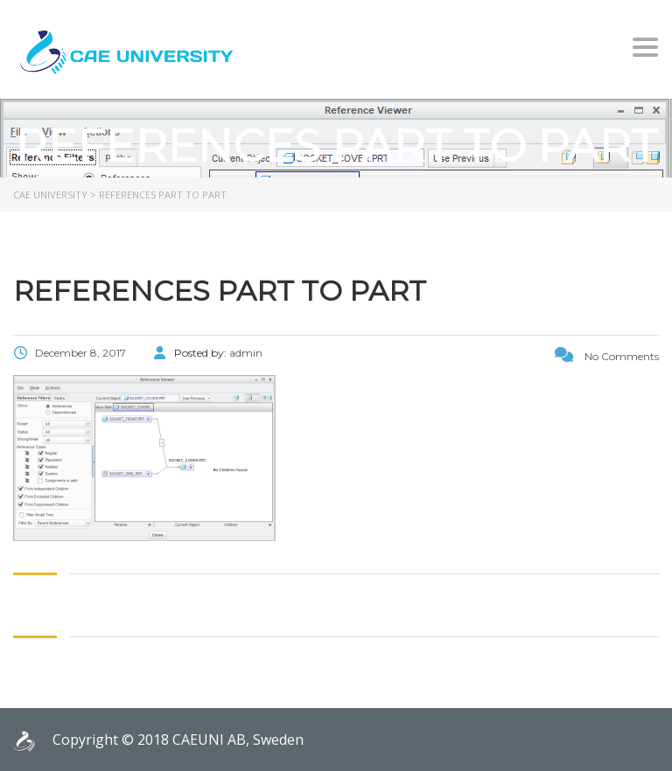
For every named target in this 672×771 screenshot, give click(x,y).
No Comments (607, 356)
